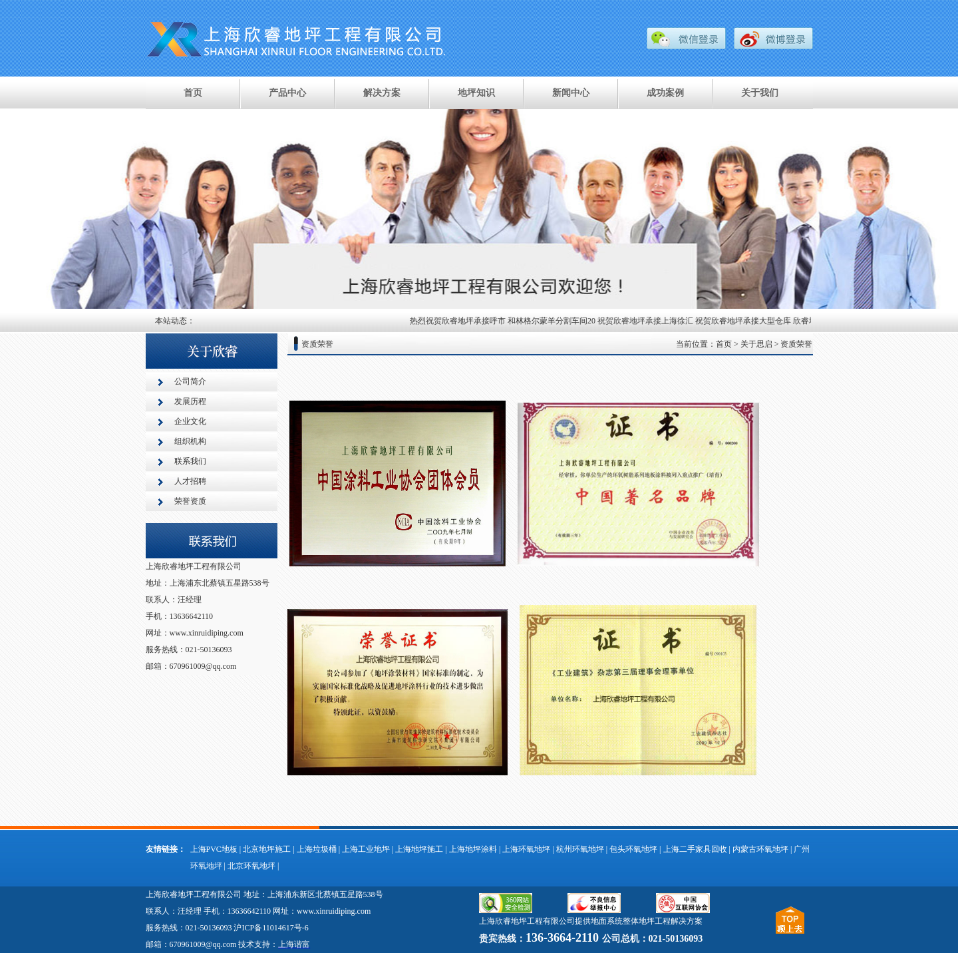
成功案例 (665, 93)
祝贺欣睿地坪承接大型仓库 (745, 320)
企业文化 (190, 421)
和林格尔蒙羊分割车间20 (553, 320)
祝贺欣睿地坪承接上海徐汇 (647, 320)
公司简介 (190, 381)
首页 (193, 93)
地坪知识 (476, 93)
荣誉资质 (190, 501)
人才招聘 (190, 481)
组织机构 (190, 441)
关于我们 (759, 93)
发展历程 (190, 401)
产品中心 (287, 93)
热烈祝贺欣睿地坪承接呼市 (460, 320)
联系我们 (190, 461)
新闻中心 (570, 93)
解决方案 (381, 93)
